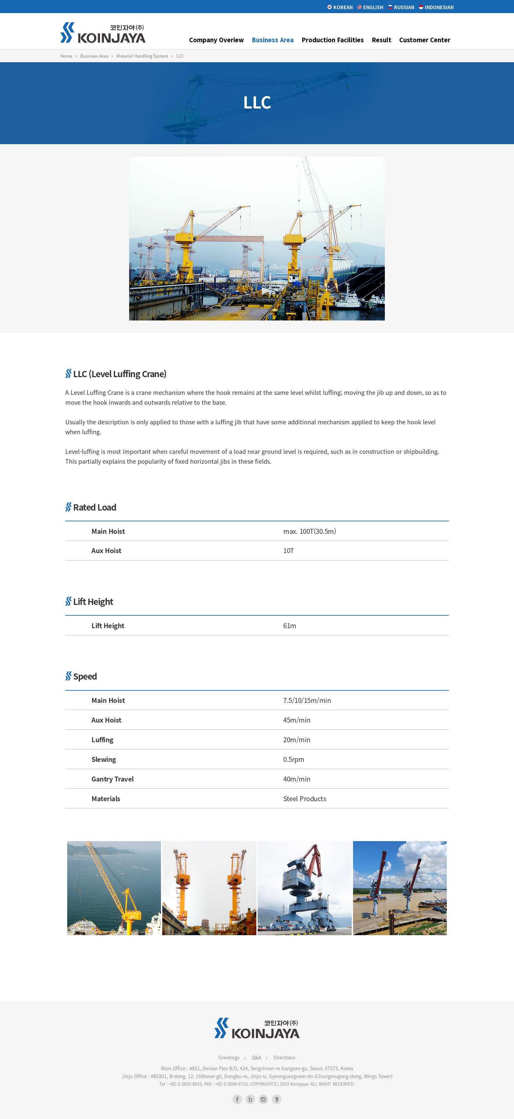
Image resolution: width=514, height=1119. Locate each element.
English (370, 7)
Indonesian (436, 7)
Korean (340, 7)
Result (381, 39)
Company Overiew (216, 39)
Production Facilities (333, 39)
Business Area (273, 39)
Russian (401, 7)
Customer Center (424, 39)
